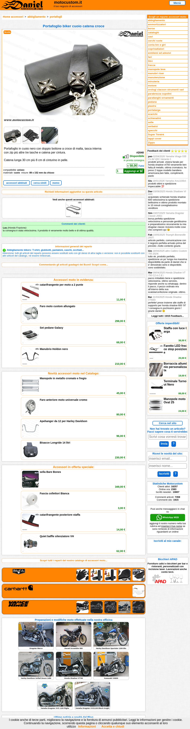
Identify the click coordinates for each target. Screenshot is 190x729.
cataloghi (153, 32)
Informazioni (87, 726)
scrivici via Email (61, 686)
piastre (152, 106)
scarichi (152, 114)
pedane (152, 101)
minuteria (153, 81)
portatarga (154, 110)
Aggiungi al (133, 171)
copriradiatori (156, 48)
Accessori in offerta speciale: (73, 363)
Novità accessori (15, 689)
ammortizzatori (157, 24)
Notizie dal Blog (15, 701)
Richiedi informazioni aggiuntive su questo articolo (73, 191)
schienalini (154, 118)
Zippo (151, 142)
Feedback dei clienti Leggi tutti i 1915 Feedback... (168, 233)
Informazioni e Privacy (64, 693)
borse (151, 28)
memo (55, 182)
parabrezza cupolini (159, 93)
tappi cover (154, 138)
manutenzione (156, 77)
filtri (150, 61)
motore (152, 85)
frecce (151, 65)
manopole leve (156, 69)
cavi (150, 36)
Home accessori (13, 16)
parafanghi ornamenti (161, 97)
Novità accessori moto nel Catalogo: (73, 321)
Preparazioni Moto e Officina (22, 697)
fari (150, 57)
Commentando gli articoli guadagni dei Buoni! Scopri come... (73, 264)
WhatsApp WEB (167, 517)
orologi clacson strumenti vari (166, 89)
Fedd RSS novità (61, 701)
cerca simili (39, 182)
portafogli (56, 16)
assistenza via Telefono (65, 689)
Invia (164, 443)
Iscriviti (164, 473)
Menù (177, 2)
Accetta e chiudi (112, 726)
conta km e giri (157, 44)
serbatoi (153, 126)
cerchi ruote (155, 40)
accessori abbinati (16, 182)
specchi (152, 130)
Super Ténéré (156, 134)
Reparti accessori (16, 686)
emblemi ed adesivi (159, 53)
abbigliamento (36, 16)
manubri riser (156, 73)
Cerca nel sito (167, 423)
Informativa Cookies (63, 697)
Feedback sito (14, 693)
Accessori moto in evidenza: (74, 279)
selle (150, 122)
